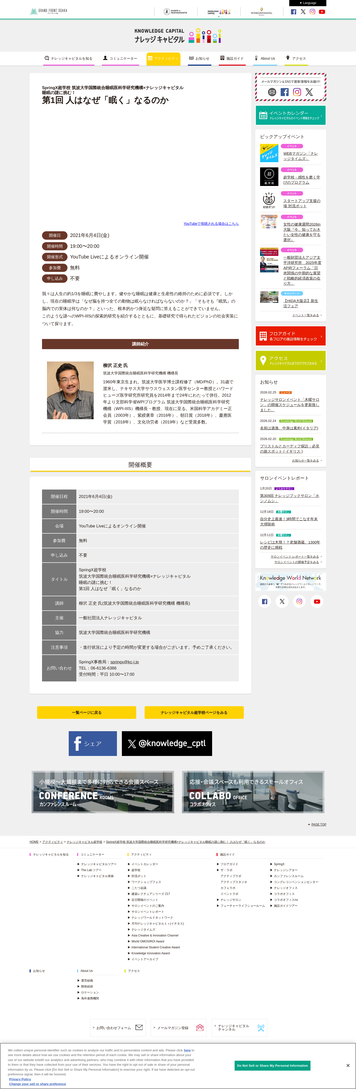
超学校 (134, 870)
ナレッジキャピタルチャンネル (233, 1027)
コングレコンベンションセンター (294, 882)
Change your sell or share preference (37, 1084)
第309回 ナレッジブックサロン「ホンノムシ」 (289, 498)
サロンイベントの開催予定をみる (296, 562)
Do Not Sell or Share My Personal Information (272, 1065)
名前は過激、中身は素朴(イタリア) (289, 428)
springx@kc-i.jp (125, 662)
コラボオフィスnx (284, 900)
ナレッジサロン (229, 900)
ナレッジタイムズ (141, 929)
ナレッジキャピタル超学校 (84, 842)
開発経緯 (85, 986)
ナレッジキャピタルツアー (97, 864)
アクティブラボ (231, 876)
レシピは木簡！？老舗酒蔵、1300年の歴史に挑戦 (290, 544)
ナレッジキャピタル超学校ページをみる (194, 712)
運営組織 (85, 980)
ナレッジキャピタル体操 (95, 876)
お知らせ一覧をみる (305, 460)
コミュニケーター (123, 58)
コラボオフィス (282, 894)
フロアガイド (227, 864)
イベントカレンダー (143, 864)
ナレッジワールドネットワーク (150, 917)
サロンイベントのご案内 (146, 906)
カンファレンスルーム (287, 876)
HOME (34, 842)
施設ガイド (235, 58)
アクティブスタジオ (234, 882)
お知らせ (202, 58)
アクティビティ (166, 58)
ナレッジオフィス (284, 888)
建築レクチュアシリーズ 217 (149, 894)
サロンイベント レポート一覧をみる (295, 556)
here (187, 1050)
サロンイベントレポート (146, 911)
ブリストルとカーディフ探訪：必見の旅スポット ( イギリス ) (289, 448)
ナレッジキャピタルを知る (71, 58)
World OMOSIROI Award (146, 941)
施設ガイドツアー (284, 906)
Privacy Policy (20, 1079)
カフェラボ (228, 888)
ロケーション (88, 992)
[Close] (348, 1065)
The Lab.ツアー (89, 870)
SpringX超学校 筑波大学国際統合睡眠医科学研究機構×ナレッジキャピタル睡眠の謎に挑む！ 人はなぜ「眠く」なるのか (185, 842)
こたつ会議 (137, 888)
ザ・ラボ (224, 870)
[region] (178, 1066)
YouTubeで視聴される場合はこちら (211, 224)
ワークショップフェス (144, 882)
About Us (268, 58)
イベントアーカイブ (143, 959)
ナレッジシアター (284, 870)
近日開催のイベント (143, 900)
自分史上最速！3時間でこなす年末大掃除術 (289, 521)
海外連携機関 (88, 998)
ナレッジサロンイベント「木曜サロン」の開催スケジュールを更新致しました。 (289, 404)
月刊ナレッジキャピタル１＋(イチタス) (156, 923)
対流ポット (137, 876)
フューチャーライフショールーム (241, 906)
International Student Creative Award (154, 947)
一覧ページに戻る (87, 712)
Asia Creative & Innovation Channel (153, 935)
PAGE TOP (319, 824)
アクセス (299, 58)
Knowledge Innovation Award (149, 953)
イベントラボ (229, 894)
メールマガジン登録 (172, 1028)
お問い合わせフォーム (113, 1028)
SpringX (277, 864)
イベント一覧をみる (305, 315)
